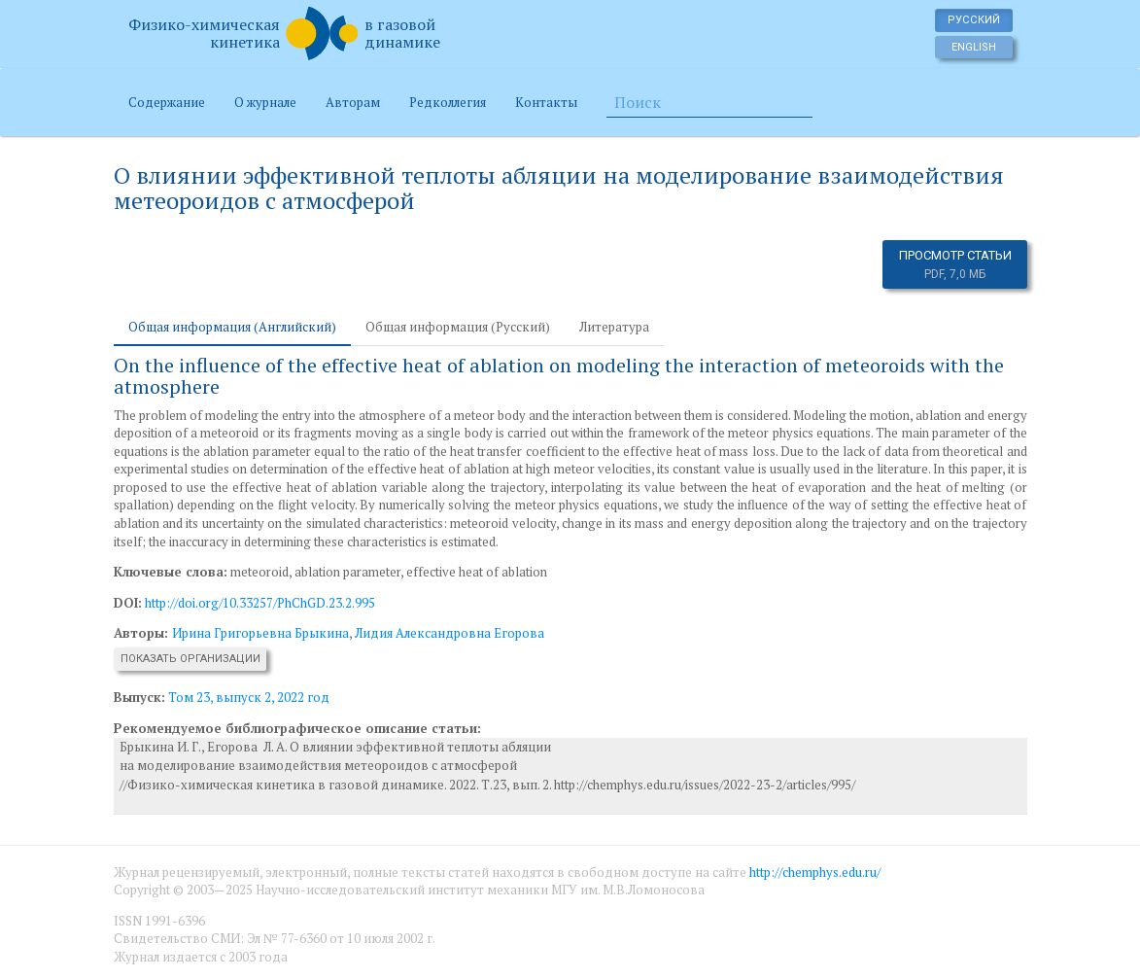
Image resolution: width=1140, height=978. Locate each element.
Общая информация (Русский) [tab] (457, 326)
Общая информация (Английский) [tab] (232, 326)
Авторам (353, 102)
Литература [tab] (614, 326)
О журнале (265, 102)
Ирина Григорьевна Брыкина (260, 633)
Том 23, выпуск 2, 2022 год (248, 697)
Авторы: (143, 633)
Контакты (546, 102)
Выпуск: (139, 697)
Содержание (166, 102)
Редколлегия (447, 102)
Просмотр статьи (955, 264)
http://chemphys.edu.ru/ (815, 872)
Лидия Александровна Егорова (449, 633)
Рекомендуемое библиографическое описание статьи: (297, 728)
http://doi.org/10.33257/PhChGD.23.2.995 (260, 602)
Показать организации (190, 658)
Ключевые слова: (170, 571)
